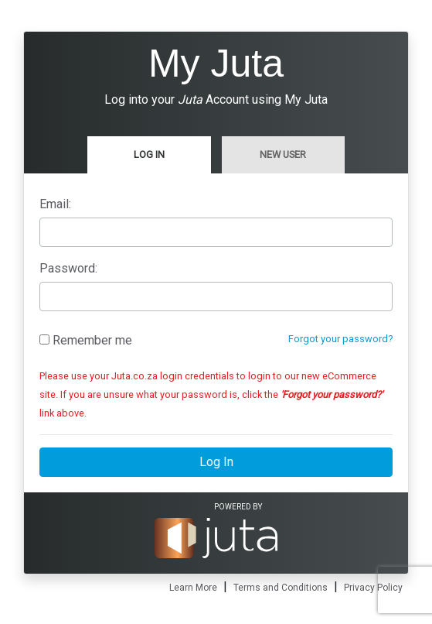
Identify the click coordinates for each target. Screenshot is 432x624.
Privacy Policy (373, 587)
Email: (55, 204)
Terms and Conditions (280, 587)
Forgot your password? (340, 339)
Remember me (85, 340)
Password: (68, 268)
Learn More (193, 587)
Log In (149, 154)
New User (283, 154)
